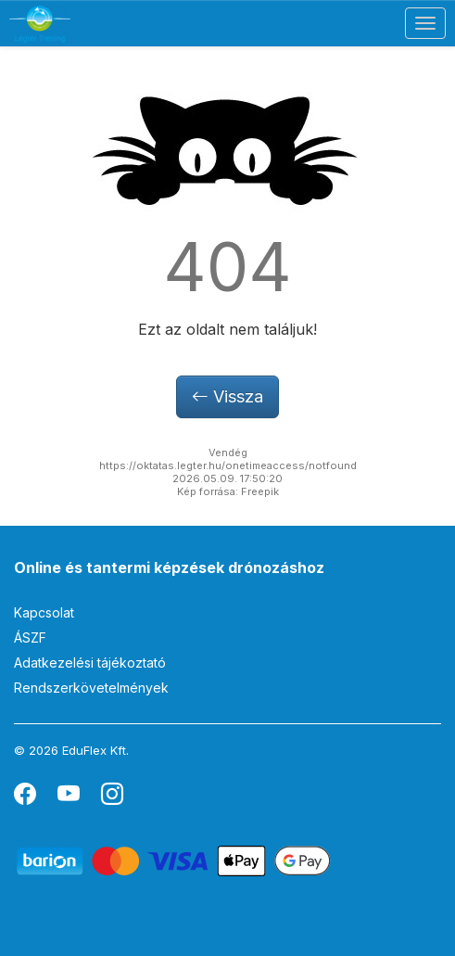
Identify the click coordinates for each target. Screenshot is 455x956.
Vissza (227, 396)
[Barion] (174, 860)
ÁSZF (30, 637)
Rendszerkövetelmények (91, 687)
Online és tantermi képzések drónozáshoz (169, 567)
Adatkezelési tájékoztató (90, 662)
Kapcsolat (44, 612)
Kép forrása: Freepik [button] (228, 491)
